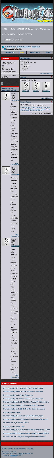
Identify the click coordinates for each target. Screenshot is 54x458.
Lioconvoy (37, 109)
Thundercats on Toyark (13, 40)
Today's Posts (35, 52)
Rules (22, 52)
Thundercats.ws (9, 46)
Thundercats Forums (23, 46)
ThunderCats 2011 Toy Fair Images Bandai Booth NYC (24, 437)
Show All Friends (46, 98)
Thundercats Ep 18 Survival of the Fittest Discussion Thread (26, 430)
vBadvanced (14, 455)
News (13, 29)
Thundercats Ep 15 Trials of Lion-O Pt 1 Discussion (23, 399)
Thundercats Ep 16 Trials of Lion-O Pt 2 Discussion (23, 416)
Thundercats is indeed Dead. (14, 426)
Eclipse (30, 109)
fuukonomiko (15, 100)
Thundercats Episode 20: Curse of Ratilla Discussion (23, 405)
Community (10, 52)
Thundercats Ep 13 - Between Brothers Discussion (23, 388)
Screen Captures (25, 29)
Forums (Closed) (25, 34)
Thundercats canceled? (12, 412)
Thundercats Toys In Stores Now (15, 423)
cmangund (39, 107)
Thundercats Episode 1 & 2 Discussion (18, 395)
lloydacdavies (45, 109)
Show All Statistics (46, 73)
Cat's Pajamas (25, 107)
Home (5, 29)
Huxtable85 (46, 91)
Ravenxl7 (36, 91)
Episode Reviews (43, 29)
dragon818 (24, 109)
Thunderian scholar (36, 110)
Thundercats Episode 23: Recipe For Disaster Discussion (25, 419)
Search (48, 52)
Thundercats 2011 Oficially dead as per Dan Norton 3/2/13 (26, 433)
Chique (33, 107)
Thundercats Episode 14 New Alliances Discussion (23, 392)
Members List (36, 46)
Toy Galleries (9, 34)
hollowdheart (15, 174)
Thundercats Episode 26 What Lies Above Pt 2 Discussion (26, 402)
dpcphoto (47, 107)
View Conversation (15, 163)
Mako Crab (25, 91)
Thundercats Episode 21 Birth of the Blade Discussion (24, 409)
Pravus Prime (24, 110)
